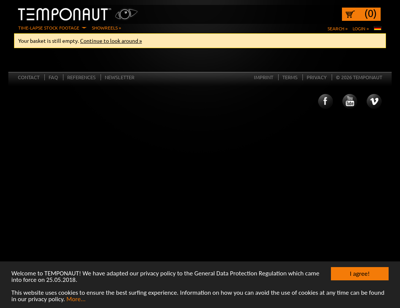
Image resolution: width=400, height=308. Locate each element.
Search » (338, 28)
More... (76, 299)
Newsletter (119, 77)
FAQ (53, 77)
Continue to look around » (111, 40)
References (81, 77)
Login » (361, 28)
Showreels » (106, 28)
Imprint (263, 77)
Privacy (317, 77)
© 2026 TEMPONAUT (359, 77)
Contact (28, 77)
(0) (370, 13)
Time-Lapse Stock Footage (48, 28)
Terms (290, 77)
